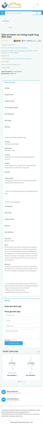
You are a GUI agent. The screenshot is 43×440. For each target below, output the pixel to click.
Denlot (31, 372)
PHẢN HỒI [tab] (7, 300)
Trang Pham (13, 73)
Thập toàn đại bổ (12, 372)
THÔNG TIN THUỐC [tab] (9, 82)
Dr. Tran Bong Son (17, 71)
